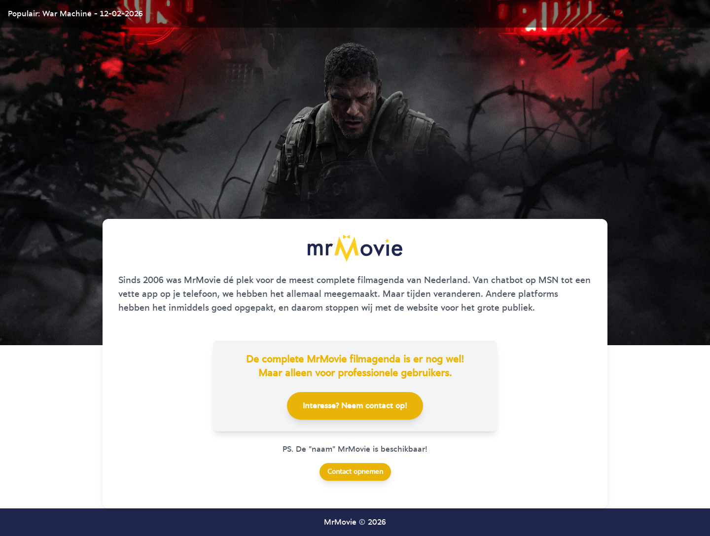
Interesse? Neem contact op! (355, 406)
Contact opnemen (355, 471)
